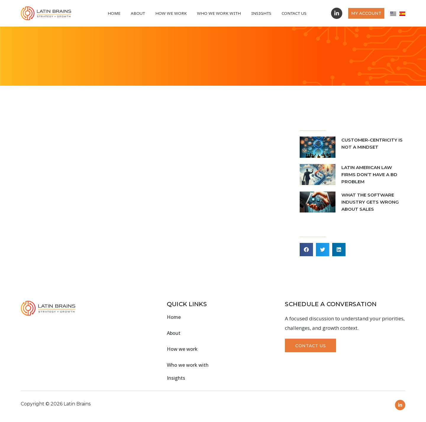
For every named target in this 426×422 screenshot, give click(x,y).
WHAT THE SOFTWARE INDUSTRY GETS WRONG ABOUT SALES (370, 202)
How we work (171, 13)
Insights (261, 13)
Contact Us (294, 13)
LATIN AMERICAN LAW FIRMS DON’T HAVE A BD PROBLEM (369, 174)
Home (114, 13)
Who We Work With (219, 13)
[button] (306, 249)
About (138, 13)
